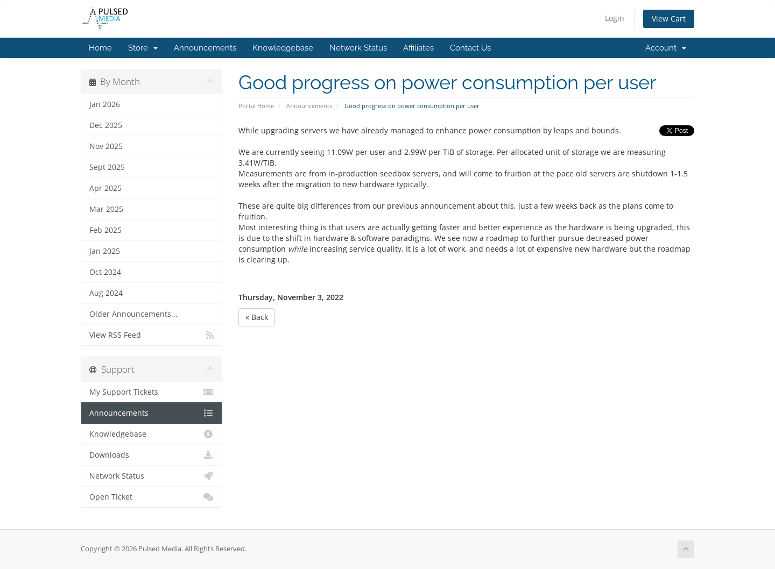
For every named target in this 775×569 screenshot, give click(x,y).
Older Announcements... (133, 314)
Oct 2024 (105, 272)
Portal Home (256, 106)
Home (100, 48)
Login (614, 18)
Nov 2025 (106, 146)
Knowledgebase (282, 48)
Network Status (358, 48)
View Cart (669, 18)
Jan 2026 (104, 104)
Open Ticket (151, 496)
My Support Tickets (151, 392)
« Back (256, 317)
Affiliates (418, 48)
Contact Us (470, 48)
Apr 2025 (105, 188)
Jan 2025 (104, 251)
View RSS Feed (151, 335)
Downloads (151, 455)
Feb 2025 (105, 230)
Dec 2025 (105, 125)
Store (143, 48)
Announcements (205, 48)
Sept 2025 (107, 167)
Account (665, 48)
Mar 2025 (106, 209)
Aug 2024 (106, 293)
